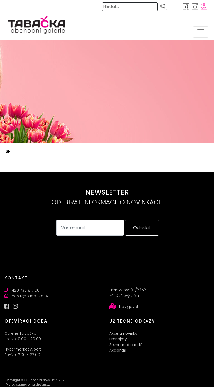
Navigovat (128, 306)
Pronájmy (118, 339)
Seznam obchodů (125, 345)
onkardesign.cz (39, 385)
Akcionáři (117, 350)
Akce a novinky (123, 333)
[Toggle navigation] (200, 32)
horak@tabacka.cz (30, 296)
